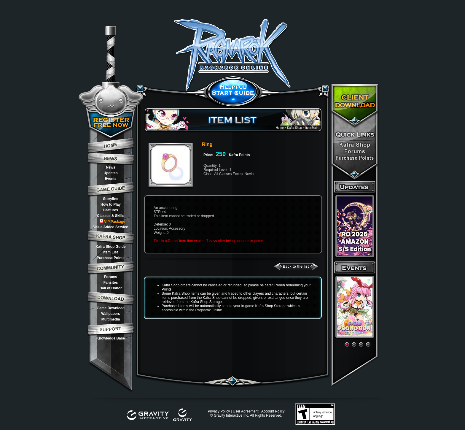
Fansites (110, 282)
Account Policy (273, 411)
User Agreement (246, 411)
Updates (110, 173)
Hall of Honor (110, 288)
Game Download (111, 308)
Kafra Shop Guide (110, 247)
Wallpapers (110, 314)
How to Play (111, 204)
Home (280, 127)
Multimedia (110, 319)
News (110, 167)
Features (110, 210)
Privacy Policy (219, 411)
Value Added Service (110, 227)
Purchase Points (111, 258)
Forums (110, 277)
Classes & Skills (110, 216)
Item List (110, 252)
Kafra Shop (294, 127)
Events (110, 179)
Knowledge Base (110, 338)
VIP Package (112, 221)
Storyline (110, 199)
